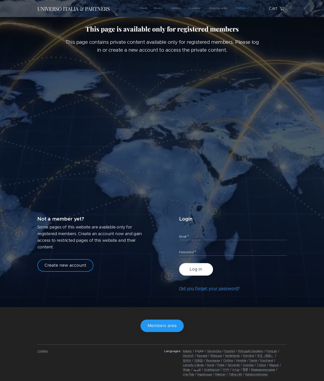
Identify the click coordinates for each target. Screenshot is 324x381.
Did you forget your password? (209, 288)
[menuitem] (205, 8)
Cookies (42, 351)
